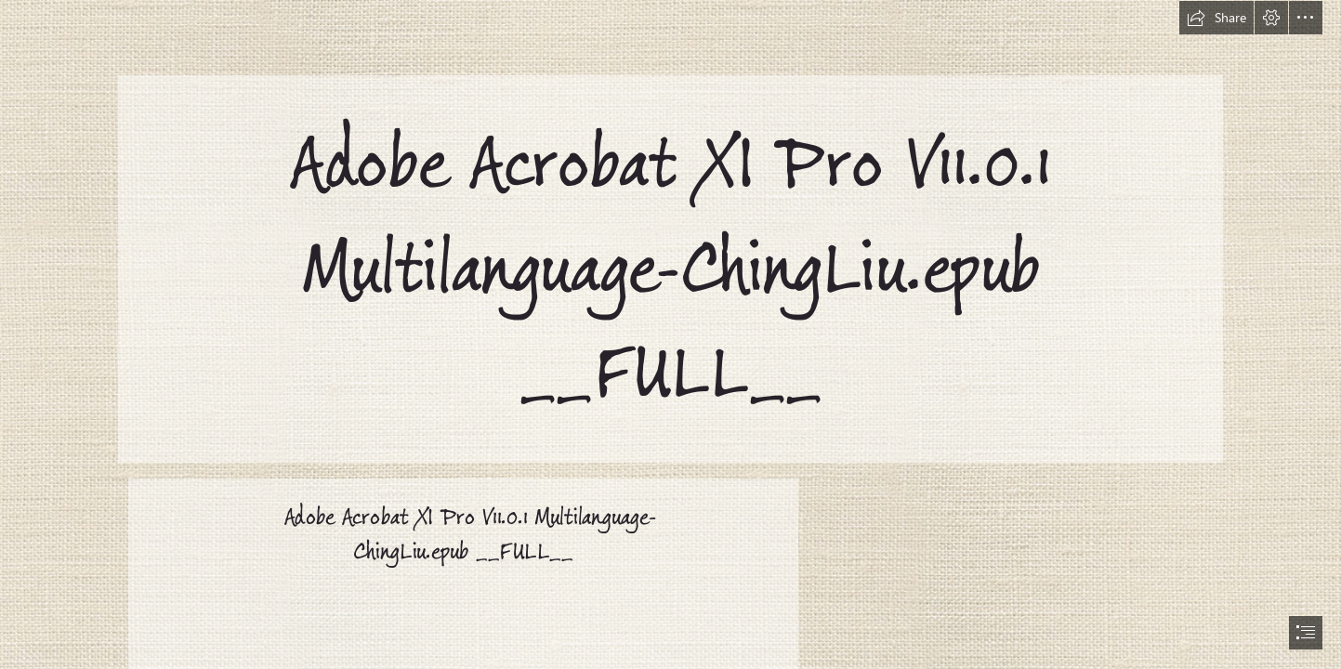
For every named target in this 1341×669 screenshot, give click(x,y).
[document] (670, 334)
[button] (1216, 17)
